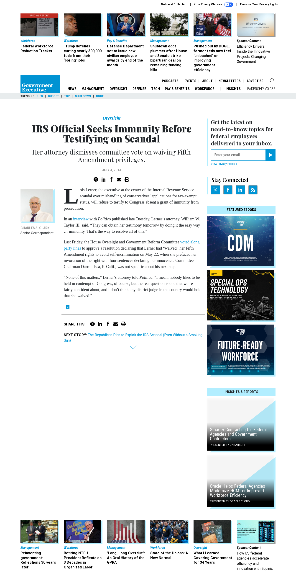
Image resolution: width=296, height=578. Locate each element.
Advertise (255, 81)
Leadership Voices (261, 89)
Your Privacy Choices (213, 5)
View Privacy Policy (224, 163)
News (72, 89)
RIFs (40, 96)
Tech (155, 89)
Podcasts (170, 81)
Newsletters (230, 81)
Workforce (205, 89)
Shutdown (83, 96)
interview (81, 219)
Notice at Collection (174, 4)
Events (190, 81)
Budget (53, 96)
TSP (67, 96)
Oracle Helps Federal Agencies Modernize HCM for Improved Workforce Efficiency (237, 490)
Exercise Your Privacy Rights (259, 4)
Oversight (119, 89)
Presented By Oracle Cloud (230, 501)
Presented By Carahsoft (227, 444)
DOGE (100, 96)
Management (93, 89)
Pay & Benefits (177, 89)
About (207, 81)
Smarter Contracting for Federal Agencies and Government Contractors (238, 434)
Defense (139, 89)
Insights (233, 89)
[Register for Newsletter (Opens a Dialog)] (270, 155)
